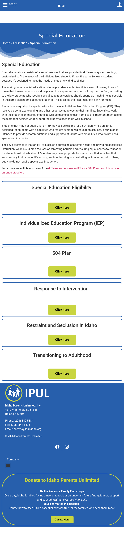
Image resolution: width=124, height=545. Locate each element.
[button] (8, 465)
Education (20, 43)
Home (6, 43)
